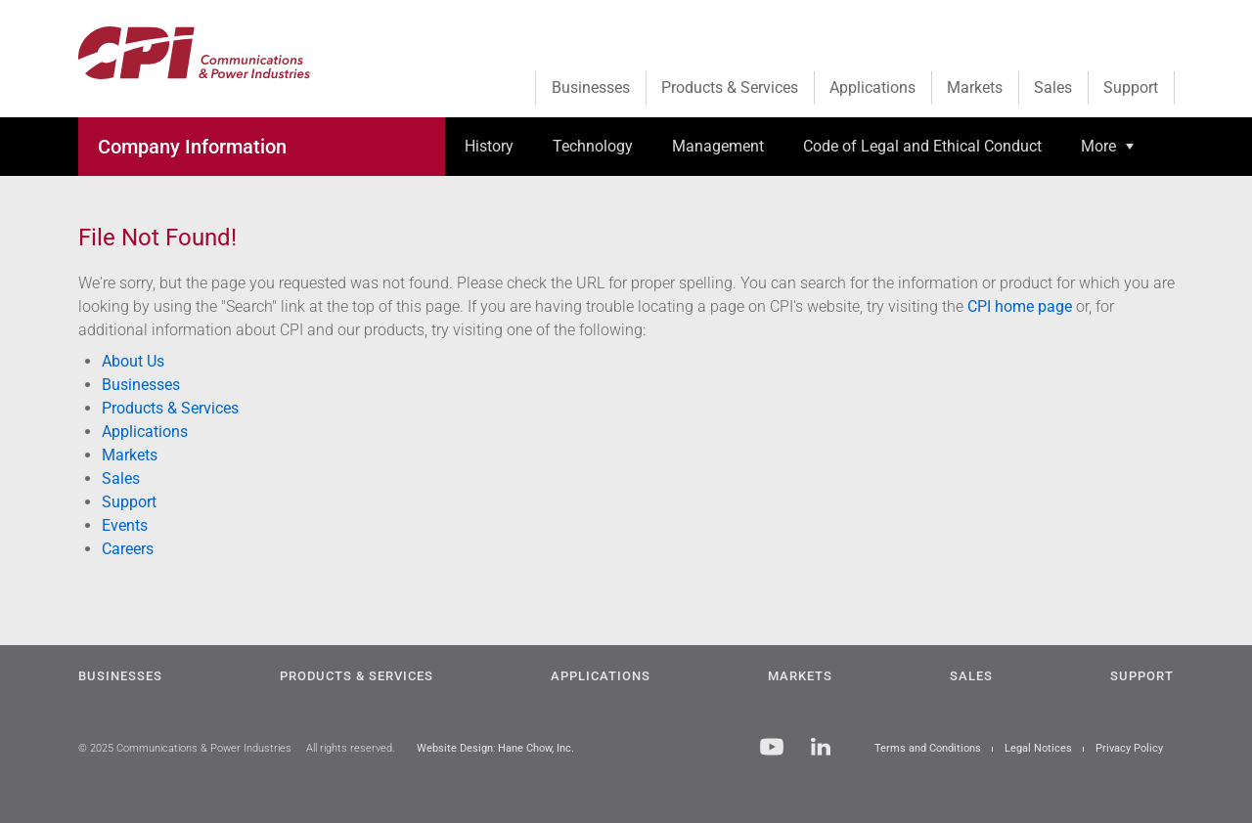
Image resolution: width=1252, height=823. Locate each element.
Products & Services (170, 408)
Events (125, 525)
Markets (129, 455)
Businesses (141, 384)
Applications (145, 431)
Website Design (455, 748)
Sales (121, 478)
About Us (133, 361)
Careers (128, 549)
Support (129, 502)
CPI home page (1019, 306)
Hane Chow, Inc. (536, 748)
